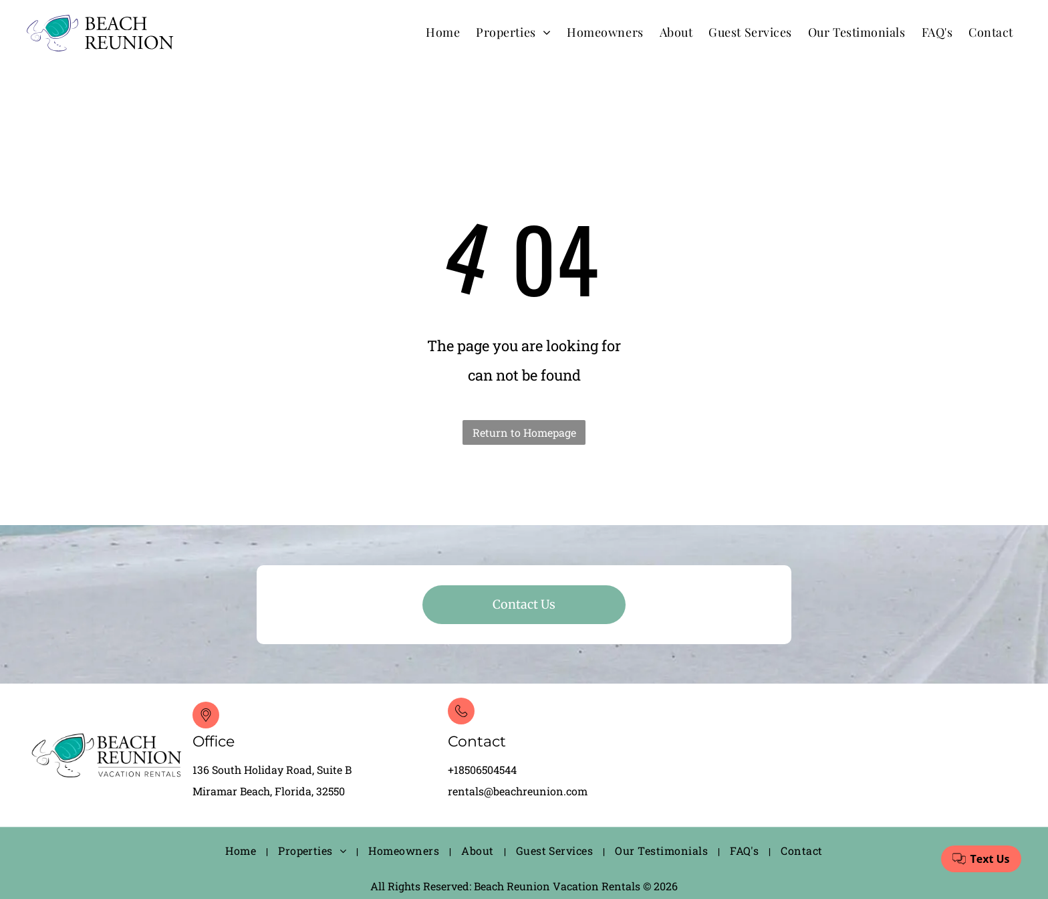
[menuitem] (443, 31)
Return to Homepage (524, 432)
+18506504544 (482, 770)
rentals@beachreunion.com (517, 791)
